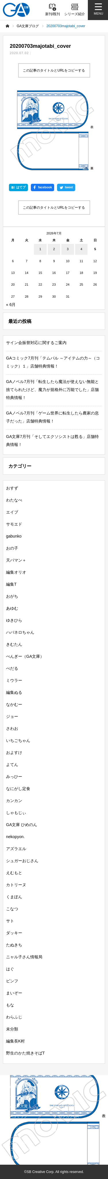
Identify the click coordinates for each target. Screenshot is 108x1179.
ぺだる (12, 668)
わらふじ (14, 1017)
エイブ (12, 512)
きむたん (14, 644)
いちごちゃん (18, 740)
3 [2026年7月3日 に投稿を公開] (68, 249)
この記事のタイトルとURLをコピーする (54, 70)
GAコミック (17, 1116)
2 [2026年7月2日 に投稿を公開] (54, 249)
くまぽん (14, 896)
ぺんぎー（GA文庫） (25, 656)
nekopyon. (15, 836)
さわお (12, 728)
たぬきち (14, 945)
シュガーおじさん (22, 860)
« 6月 (11, 304)
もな (10, 1005)
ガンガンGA (68, 1116)
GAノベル (66, 1106)
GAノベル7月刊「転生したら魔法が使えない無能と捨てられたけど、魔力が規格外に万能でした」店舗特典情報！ (52, 389)
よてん (12, 764)
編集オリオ (16, 572)
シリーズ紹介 (18, 1096)
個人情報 (65, 1142)
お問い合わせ (17, 1158)
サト (10, 921)
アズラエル (16, 848)
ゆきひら (14, 620)
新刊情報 (14, 1086)
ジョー (12, 716)
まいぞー (14, 993)
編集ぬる (14, 692)
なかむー (14, 704)
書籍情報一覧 (69, 1086)
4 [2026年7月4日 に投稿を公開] (81, 249)
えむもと (14, 872)
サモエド (14, 524)
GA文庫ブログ (70, 1096)
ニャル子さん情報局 (24, 957)
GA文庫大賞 (17, 1106)
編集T (11, 584)
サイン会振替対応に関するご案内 (36, 342)
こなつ (12, 909)
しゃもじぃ (16, 812)
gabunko (14, 536)
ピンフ (12, 981)
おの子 (12, 548)
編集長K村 (15, 1041)
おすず (12, 488)
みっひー (14, 776)
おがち (12, 596)
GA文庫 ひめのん (21, 824)
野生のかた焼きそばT (25, 1053)
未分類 (12, 1029)
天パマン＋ (16, 560)
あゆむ (12, 608)
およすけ (14, 752)
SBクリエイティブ (21, 1127)
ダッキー (14, 933)
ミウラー (14, 680)
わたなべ (14, 500)
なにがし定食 (18, 788)
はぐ (10, 969)
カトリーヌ (16, 884)
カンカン (14, 800)
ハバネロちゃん (20, 632)
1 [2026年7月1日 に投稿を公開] (40, 249)
